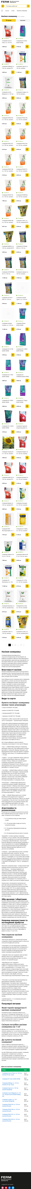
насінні (15, 790)
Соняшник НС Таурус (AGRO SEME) (21, 401)
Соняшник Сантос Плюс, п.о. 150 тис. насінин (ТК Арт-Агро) (8, 41)
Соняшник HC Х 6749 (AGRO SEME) (7, 349)
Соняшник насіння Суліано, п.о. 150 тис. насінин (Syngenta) (7, 324)
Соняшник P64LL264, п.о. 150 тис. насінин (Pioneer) (21, 144)
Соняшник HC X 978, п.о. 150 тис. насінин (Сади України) (21, 581)
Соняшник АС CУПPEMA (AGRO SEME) (22, 375)
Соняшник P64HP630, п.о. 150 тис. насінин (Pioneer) (22, 196)
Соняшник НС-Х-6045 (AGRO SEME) (7, 427)
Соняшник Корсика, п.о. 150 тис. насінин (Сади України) (8, 607)
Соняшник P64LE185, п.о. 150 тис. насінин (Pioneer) (7, 119)
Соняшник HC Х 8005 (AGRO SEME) (21, 349)
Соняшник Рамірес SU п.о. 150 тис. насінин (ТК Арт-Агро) (22, 453)
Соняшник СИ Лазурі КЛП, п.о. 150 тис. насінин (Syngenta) (21, 247)
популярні (23, 20)
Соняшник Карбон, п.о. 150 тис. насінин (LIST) (8, 247)
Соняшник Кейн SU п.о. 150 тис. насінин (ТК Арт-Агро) (8, 478)
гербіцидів (23, 844)
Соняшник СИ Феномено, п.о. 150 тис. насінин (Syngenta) (8, 581)
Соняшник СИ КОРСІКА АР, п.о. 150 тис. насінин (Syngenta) (8, 273)
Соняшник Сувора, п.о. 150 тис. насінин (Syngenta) (22, 273)
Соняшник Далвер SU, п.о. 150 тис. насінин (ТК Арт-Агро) (22, 478)
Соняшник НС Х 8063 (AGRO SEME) (7, 401)
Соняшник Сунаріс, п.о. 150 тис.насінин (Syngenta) (22, 93)
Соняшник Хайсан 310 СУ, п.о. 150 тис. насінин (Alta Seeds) (8, 555)
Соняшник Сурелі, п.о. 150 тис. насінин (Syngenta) (22, 67)
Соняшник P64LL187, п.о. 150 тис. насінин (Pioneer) (7, 144)
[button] (2, 6)
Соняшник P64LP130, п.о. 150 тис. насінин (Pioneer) (7, 196)
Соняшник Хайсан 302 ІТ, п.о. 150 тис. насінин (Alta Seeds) (22, 555)
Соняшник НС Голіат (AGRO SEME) (21, 41)
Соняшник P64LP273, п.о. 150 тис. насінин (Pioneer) (22, 170)
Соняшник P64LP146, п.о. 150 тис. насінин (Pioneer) (7, 170)
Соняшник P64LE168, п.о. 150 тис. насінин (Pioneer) (22, 119)
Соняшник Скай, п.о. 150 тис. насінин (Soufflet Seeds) (7, 632)
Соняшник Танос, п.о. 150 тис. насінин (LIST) (22, 221)
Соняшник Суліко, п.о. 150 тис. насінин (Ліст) (22, 632)
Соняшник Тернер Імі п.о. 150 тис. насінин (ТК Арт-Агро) (7, 453)
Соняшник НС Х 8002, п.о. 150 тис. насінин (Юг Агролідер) (22, 530)
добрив (9, 859)
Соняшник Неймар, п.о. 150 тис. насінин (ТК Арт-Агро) (8, 67)
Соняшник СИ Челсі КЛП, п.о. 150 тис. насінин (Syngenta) (7, 298)
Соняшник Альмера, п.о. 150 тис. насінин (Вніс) (21, 504)
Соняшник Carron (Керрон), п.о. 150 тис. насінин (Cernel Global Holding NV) (8, 93)
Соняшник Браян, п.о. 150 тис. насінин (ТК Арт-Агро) (7, 504)
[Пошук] (28, 6)
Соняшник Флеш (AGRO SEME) (20, 324)
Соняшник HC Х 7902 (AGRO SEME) (7, 375)
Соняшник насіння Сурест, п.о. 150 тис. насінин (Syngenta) (21, 298)
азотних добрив (22, 874)
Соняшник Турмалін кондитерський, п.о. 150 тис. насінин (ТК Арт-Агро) (21, 427)
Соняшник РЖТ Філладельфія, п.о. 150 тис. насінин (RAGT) (8, 530)
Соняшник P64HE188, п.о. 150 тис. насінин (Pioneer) (7, 221)
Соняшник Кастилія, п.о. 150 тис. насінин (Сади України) (21, 607)
